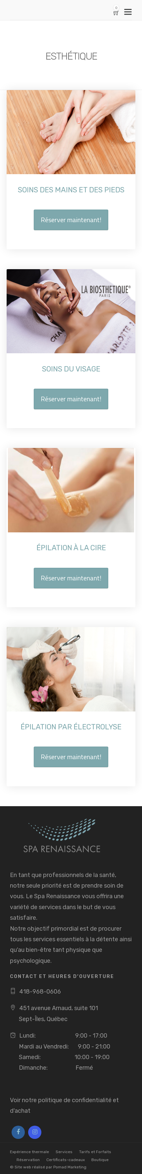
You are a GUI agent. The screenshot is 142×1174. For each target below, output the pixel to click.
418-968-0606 (40, 991)
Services (64, 1152)
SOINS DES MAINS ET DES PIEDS (71, 189)
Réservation (28, 1159)
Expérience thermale (29, 1152)
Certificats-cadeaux (65, 1159)
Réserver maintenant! (71, 220)
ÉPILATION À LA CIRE (71, 547)
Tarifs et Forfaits (95, 1152)
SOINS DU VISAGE (71, 369)
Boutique (100, 1159)
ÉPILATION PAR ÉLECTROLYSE (71, 726)
